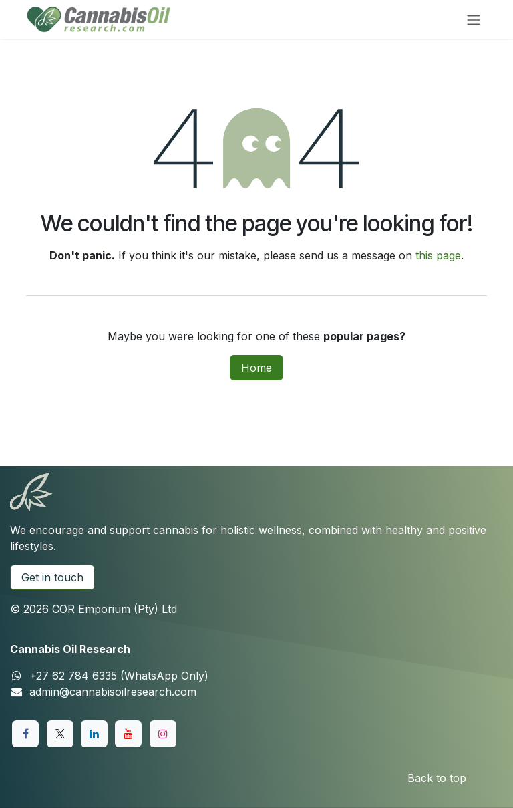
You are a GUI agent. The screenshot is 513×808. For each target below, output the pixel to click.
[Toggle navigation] (473, 19)
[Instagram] (163, 733)
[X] (60, 733)
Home (256, 367)
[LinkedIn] (94, 733)
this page (438, 255)
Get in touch (52, 577)
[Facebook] (25, 733)
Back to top (436, 778)
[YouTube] (128, 733)
